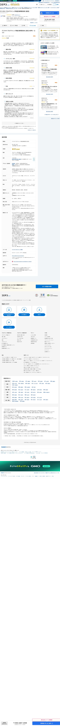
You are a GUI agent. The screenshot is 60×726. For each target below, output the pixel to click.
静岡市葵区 (17, 159)
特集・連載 (3, 336)
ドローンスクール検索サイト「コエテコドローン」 (31, 358)
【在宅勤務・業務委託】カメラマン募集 (8, 360)
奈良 (38, 392)
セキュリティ (22, 476)
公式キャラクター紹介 (48, 346)
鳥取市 (16, 397)
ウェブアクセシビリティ (48, 348)
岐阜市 (16, 387)
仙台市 (35, 381)
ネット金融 (40, 476)
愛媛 (25, 394)
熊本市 (34, 399)
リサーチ (33, 476)
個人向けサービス (48, 476)
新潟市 (16, 389)
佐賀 (19, 399)
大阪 (25, 392)
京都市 (22, 392)
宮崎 (44, 399)
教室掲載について (33, 338)
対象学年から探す (20, 336)
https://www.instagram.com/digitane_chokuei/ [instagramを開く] (23, 261)
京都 (19, 392)
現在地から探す (19, 341)
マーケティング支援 (28, 476)
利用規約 (46, 334)
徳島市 (16, 394)
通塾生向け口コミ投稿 (55, 118)
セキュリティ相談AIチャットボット (36, 451)
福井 (32, 389)
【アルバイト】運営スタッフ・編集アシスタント (9, 357)
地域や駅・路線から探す (21, 334)
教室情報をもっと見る (33, 22)
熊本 (32, 399)
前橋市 (29, 383)
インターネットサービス (4, 476)
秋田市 (41, 381)
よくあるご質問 (33, 334)
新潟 (13, 389)
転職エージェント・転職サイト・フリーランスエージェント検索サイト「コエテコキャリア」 (38, 360)
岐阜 (13, 387)
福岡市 (16, 399)
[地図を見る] (34, 159)
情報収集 (36, 476)
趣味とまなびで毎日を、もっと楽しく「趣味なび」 (32, 370)
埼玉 (32, 383)
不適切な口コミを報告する (32, 130)
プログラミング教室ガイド (6, 334)
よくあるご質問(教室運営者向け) (55, 2)
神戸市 (34, 392)
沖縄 (21, 401)
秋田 (39, 381)
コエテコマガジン (4, 338)
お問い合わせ (33, 336)
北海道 (13, 381)
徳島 (13, 394)
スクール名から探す (20, 338)
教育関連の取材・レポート (6, 348)
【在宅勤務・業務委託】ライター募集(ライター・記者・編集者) (11, 358)
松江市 (22, 397)
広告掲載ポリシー (47, 351)
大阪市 (28, 392)
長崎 (25, 399)
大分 (38, 399)
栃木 (19, 383)
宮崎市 (47, 399)
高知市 (34, 394)
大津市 (16, 392)
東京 (46, 383)
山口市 (40, 397)
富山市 (22, 389)
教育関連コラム (4, 346)
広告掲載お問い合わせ (34, 339)
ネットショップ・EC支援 (11, 476)
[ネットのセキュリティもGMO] (8, 1)
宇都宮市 (22, 383)
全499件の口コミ (17, 14)
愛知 (25, 387)
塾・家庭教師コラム (5, 343)
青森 (20, 381)
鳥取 (13, 397)
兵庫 (32, 392)
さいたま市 (35, 383)
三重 (32, 387)
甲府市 (40, 389)
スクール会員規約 (47, 336)
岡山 (25, 397)
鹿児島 (13, 401)
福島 (51, 381)
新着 (2, 339)
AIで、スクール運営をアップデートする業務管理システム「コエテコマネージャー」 (37, 363)
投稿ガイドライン (47, 341)
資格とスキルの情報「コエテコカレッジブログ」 (31, 367)
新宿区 (49, 383)
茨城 (13, 383)
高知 (32, 394)
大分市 (40, 399)
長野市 (47, 389)
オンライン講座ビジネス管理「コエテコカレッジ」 (32, 365)
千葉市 (42, 383)
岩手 (26, 381)
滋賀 (13, 392)
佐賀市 (22, 399)
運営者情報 (32, 343)
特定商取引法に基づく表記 (49, 338)
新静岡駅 (13, 163)
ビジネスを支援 (18, 476)
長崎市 (28, 399)
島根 (19, 397)
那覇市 (23, 401)
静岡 (19, 387)
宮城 (32, 381)
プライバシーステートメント (49, 339)
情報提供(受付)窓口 (34, 341)
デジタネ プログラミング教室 (17, 249)
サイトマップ (47, 349)
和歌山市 (47, 392)
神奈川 (13, 384)
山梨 (38, 389)
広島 (32, 397)
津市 (34, 387)
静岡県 (13, 159)
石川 (25, 389)
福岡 (13, 399)
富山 (19, 389)
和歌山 (44, 392)
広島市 (34, 397)
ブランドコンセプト (48, 344)
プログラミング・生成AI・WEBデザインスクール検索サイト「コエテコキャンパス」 (37, 357)
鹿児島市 (16, 401)
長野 (44, 389)
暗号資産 (44, 476)
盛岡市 (29, 381)
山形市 (47, 381)
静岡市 (22, 387)
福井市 (34, 389)
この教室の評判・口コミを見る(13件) (51, 114)
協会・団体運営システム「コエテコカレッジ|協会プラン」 (33, 372)
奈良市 (40, 392)
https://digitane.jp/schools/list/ (18, 255)
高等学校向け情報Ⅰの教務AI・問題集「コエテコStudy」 (32, 368)
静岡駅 (13, 164)
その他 (52, 476)
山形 (45, 381)
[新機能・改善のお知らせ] (37, 4)
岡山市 (28, 397)
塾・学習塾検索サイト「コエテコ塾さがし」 (30, 362)
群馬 (26, 383)
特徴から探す (19, 339)
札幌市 (16, 381)
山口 (38, 397)
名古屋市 (28, 387)
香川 (19, 394)
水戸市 (16, 383)
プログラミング (4, 341)
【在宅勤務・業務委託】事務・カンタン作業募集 (9, 362)
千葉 (40, 383)
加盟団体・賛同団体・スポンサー (50, 343)
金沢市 (28, 389)
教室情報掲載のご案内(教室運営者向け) (44, 2)
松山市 (28, 394)
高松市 (22, 394)
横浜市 (16, 384)
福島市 (54, 381)
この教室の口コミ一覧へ (19, 123)
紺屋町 (20, 159)
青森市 (23, 381)
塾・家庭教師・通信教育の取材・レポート (8, 344)
